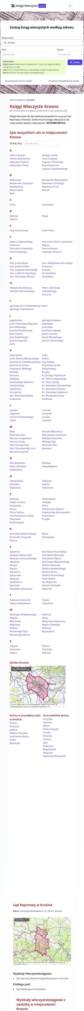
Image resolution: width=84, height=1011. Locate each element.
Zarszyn (47, 739)
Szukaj (75, 62)
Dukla (13, 739)
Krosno (13, 722)
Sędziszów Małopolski (54, 756)
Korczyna (14, 726)
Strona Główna (17, 99)
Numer (60, 49)
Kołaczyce (48, 746)
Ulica (4, 49)
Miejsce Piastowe (19, 733)
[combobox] (42, 43)
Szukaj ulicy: (16, 143)
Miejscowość (8, 37)
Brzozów (47, 735)
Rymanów (15, 743)
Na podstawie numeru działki (18, 81)
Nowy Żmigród (51, 729)
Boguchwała (49, 749)
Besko (46, 725)
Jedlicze (14, 729)
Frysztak (47, 722)
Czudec (47, 732)
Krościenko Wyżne (19, 736)
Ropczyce (48, 752)
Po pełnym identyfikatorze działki (64, 81)
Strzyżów (47, 719)
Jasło (45, 742)
